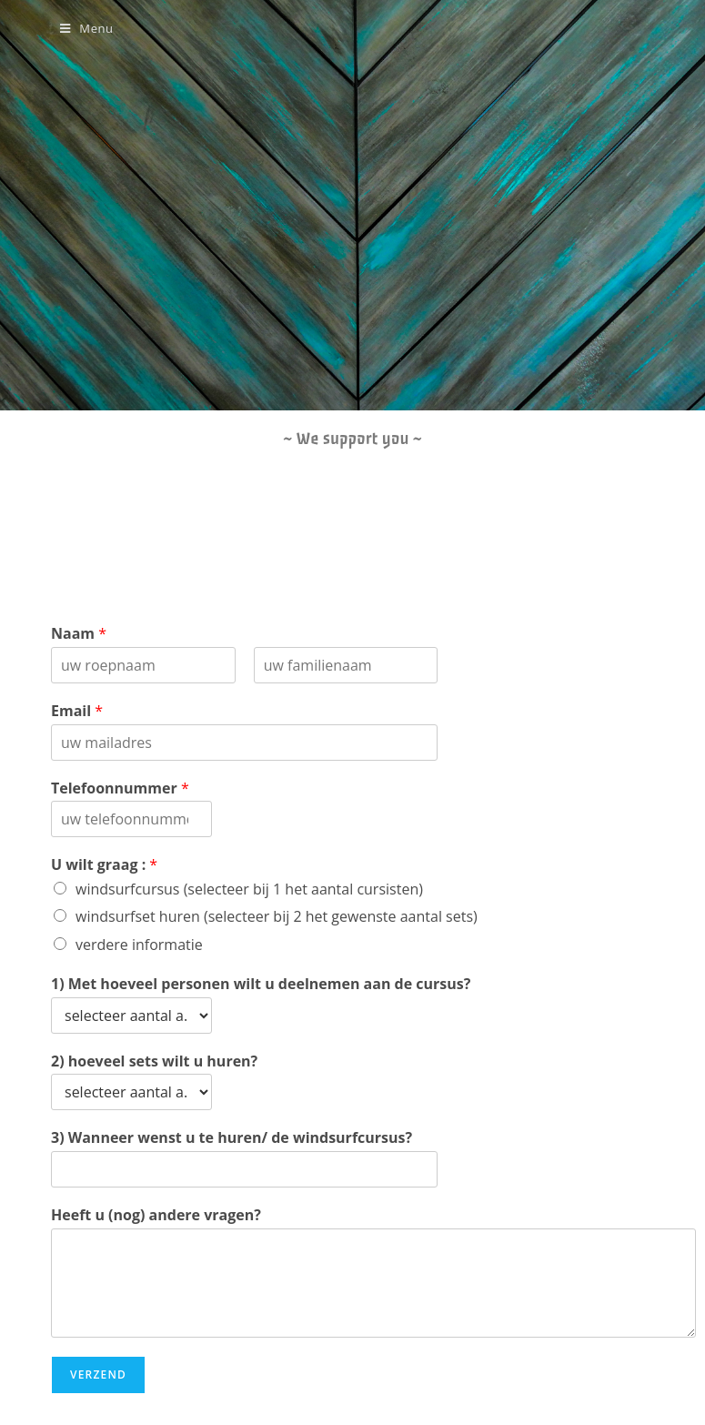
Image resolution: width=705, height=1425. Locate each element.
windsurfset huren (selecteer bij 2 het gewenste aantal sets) (277, 916)
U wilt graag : (104, 864)
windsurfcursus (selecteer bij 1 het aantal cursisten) (249, 889)
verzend (98, 1374)
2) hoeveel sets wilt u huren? (154, 1061)
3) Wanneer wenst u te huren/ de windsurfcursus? (231, 1137)
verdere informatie (139, 945)
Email (77, 711)
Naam (78, 633)
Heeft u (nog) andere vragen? (156, 1215)
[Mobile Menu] (87, 28)
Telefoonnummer (120, 788)
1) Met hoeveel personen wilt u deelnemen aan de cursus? (260, 984)
